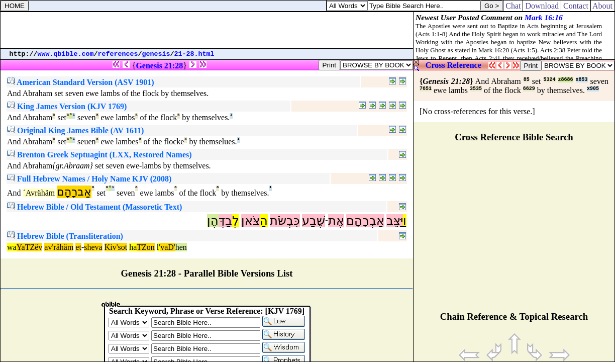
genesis (156, 54)
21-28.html (194, 54)
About (602, 6)
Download (542, 6)
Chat (513, 6)
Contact (575, 6)
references (118, 54)
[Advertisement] (207, 30)
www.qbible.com (66, 54)
